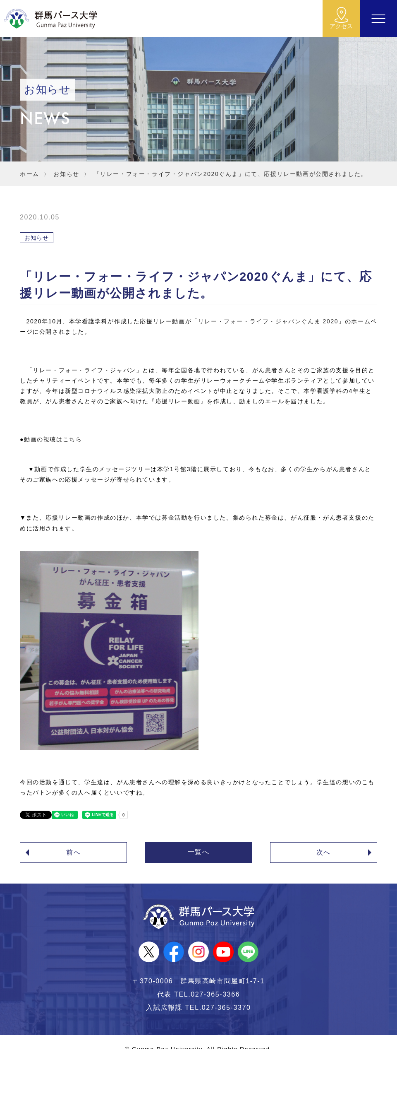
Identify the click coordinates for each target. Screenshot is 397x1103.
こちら (72, 439)
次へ (323, 852)
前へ (73, 852)
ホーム (29, 174)
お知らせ (66, 174)
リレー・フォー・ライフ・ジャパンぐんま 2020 (268, 321)
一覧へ (199, 851)
